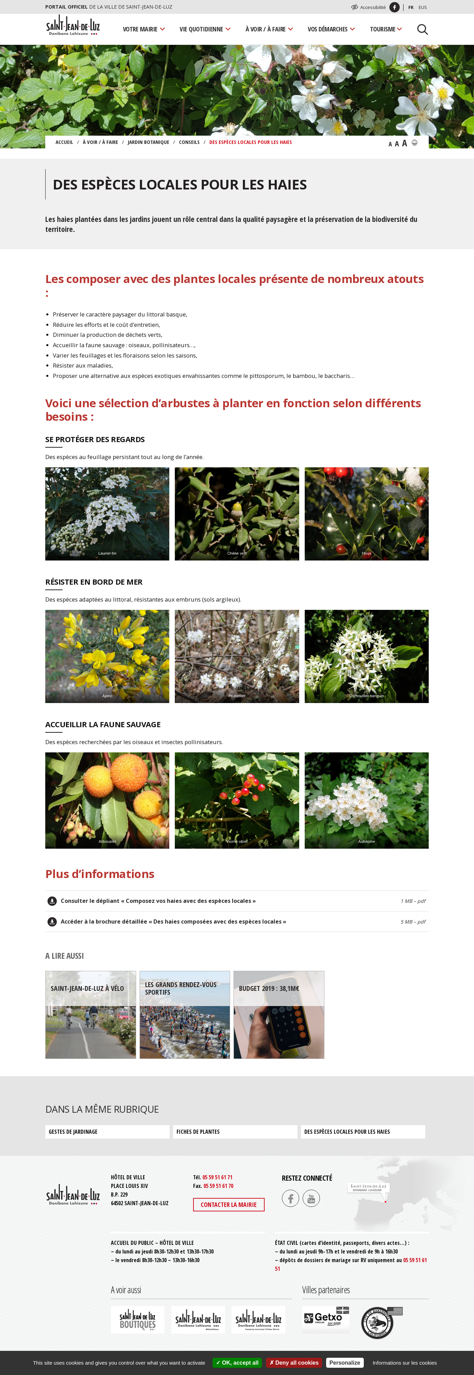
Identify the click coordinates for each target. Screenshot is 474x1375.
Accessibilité (373, 7)
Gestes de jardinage (73, 1131)
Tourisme (383, 29)
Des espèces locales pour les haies (347, 1131)
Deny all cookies (294, 1363)
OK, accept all (237, 1363)
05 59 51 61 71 (217, 1177)
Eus (423, 7)
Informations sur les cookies (405, 1363)
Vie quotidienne (201, 29)
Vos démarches (328, 29)
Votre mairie (140, 29)
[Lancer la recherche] (420, 29)
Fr (411, 7)
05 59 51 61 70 (218, 1186)
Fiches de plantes (198, 1131)
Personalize (345, 1363)
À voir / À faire (266, 29)
